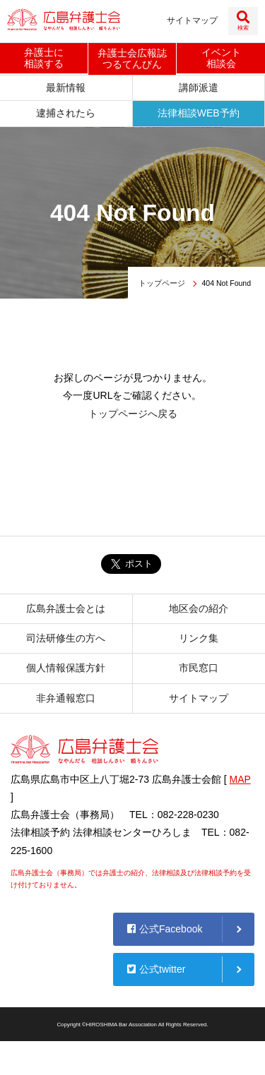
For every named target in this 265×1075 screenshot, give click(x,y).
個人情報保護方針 (65, 667)
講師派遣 (198, 87)
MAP (240, 779)
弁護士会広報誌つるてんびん (132, 59)
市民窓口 (198, 667)
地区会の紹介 (198, 608)
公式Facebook (164, 929)
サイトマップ (192, 20)
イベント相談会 (221, 58)
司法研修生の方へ (65, 638)
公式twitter (156, 969)
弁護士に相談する (44, 58)
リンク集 (198, 638)
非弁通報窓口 (65, 698)
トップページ (162, 283)
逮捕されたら (65, 113)
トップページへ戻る (132, 413)
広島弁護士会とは (65, 608)
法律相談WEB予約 (199, 113)
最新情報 (66, 87)
